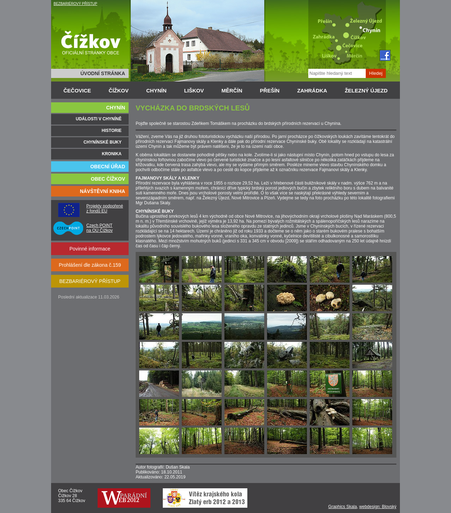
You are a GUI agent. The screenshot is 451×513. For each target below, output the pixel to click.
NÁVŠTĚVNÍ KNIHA (102, 191)
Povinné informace (89, 249)
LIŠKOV (194, 90)
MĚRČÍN (231, 90)
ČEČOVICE (77, 90)
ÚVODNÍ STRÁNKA (102, 73)
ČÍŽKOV (119, 90)
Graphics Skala (342, 506)
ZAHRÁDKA (312, 90)
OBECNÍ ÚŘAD (107, 166)
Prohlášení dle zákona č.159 (90, 265)
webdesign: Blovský (377, 506)
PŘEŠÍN (270, 90)
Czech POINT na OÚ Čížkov (99, 228)
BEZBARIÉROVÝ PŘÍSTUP (75, 4)
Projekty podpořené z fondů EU (104, 208)
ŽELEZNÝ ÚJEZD (366, 90)
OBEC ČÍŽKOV (108, 179)
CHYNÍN (156, 90)
